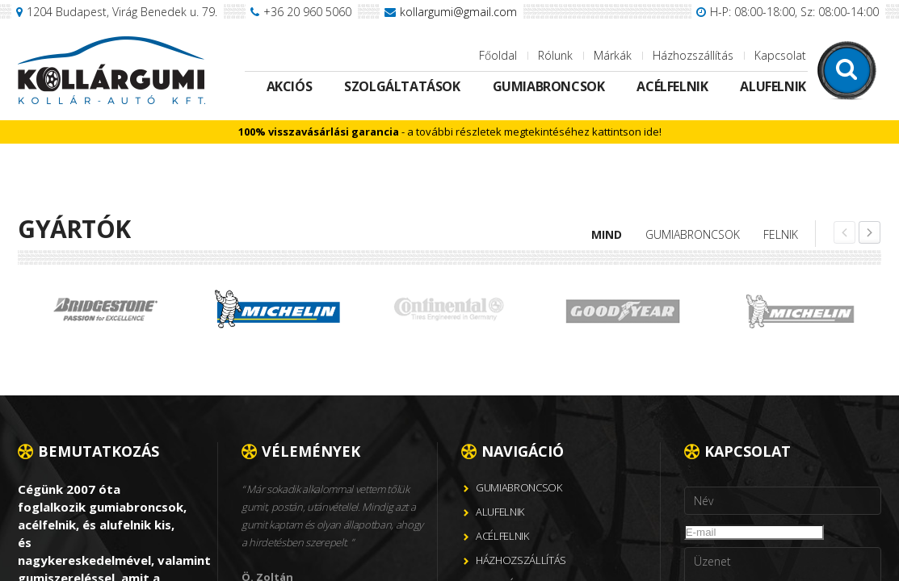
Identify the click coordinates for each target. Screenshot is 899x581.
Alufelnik (772, 86)
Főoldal (498, 55)
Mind (606, 234)
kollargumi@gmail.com (458, 11)
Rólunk (555, 55)
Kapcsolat (780, 55)
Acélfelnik (672, 86)
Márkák (613, 55)
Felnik (780, 234)
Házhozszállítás (693, 55)
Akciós (290, 86)
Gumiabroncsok (549, 86)
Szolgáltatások (402, 86)
